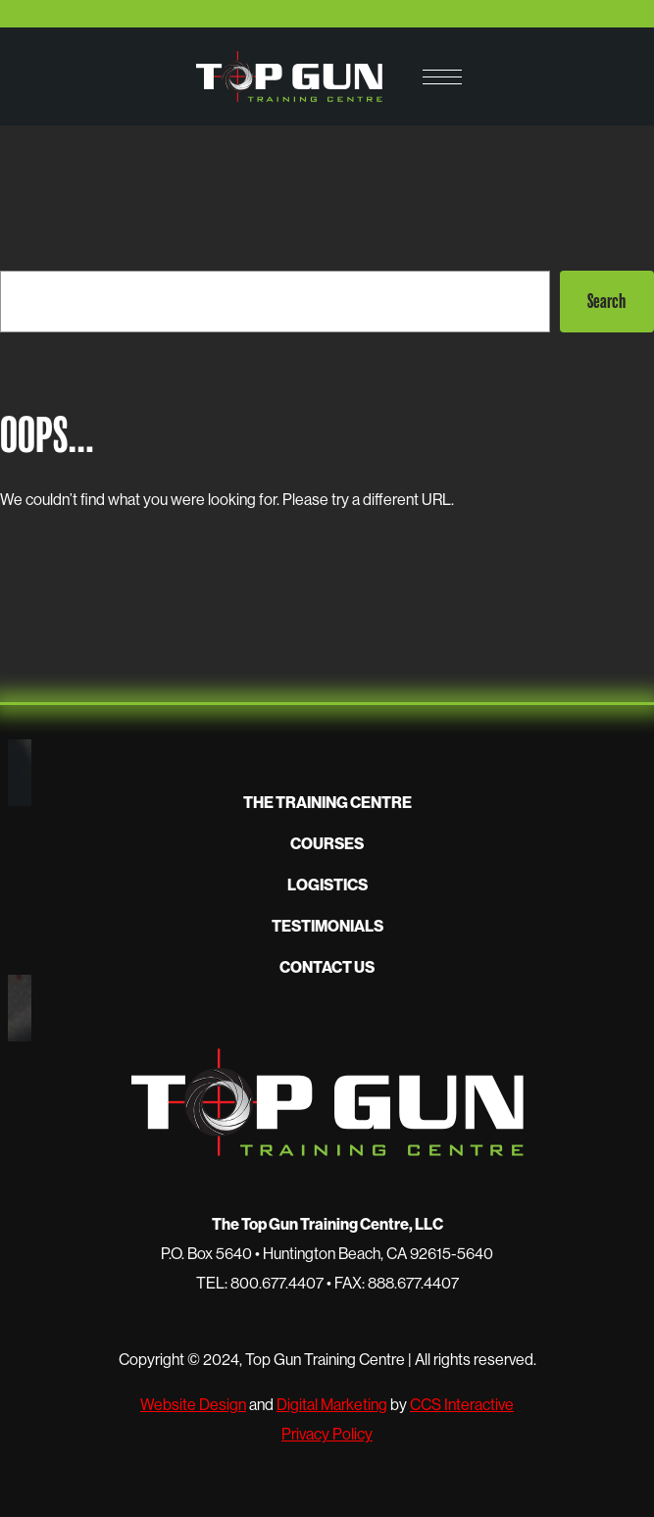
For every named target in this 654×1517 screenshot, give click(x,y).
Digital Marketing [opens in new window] (332, 1404)
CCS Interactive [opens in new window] (462, 1404)
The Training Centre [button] (327, 802)
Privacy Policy (327, 1433)
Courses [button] (327, 843)
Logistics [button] (327, 884)
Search (606, 301)
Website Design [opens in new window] (193, 1404)
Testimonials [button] (327, 925)
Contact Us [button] (327, 967)
